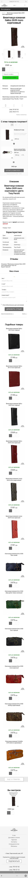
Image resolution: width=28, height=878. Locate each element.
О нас (14, 835)
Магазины (14, 846)
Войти (24, 313)
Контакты (14, 842)
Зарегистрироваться (6, 313)
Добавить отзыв (14, 309)
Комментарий (5, 295)
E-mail (3, 284)
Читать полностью (21, 114)
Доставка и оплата (14, 837)
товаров (16, 779)
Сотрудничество (14, 844)
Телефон (4, 289)
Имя (3, 278)
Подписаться (14, 861)
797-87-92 (14, 867)
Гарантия (14, 839)
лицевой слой (12, 199)
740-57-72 (14, 870)
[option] (14, 37)
